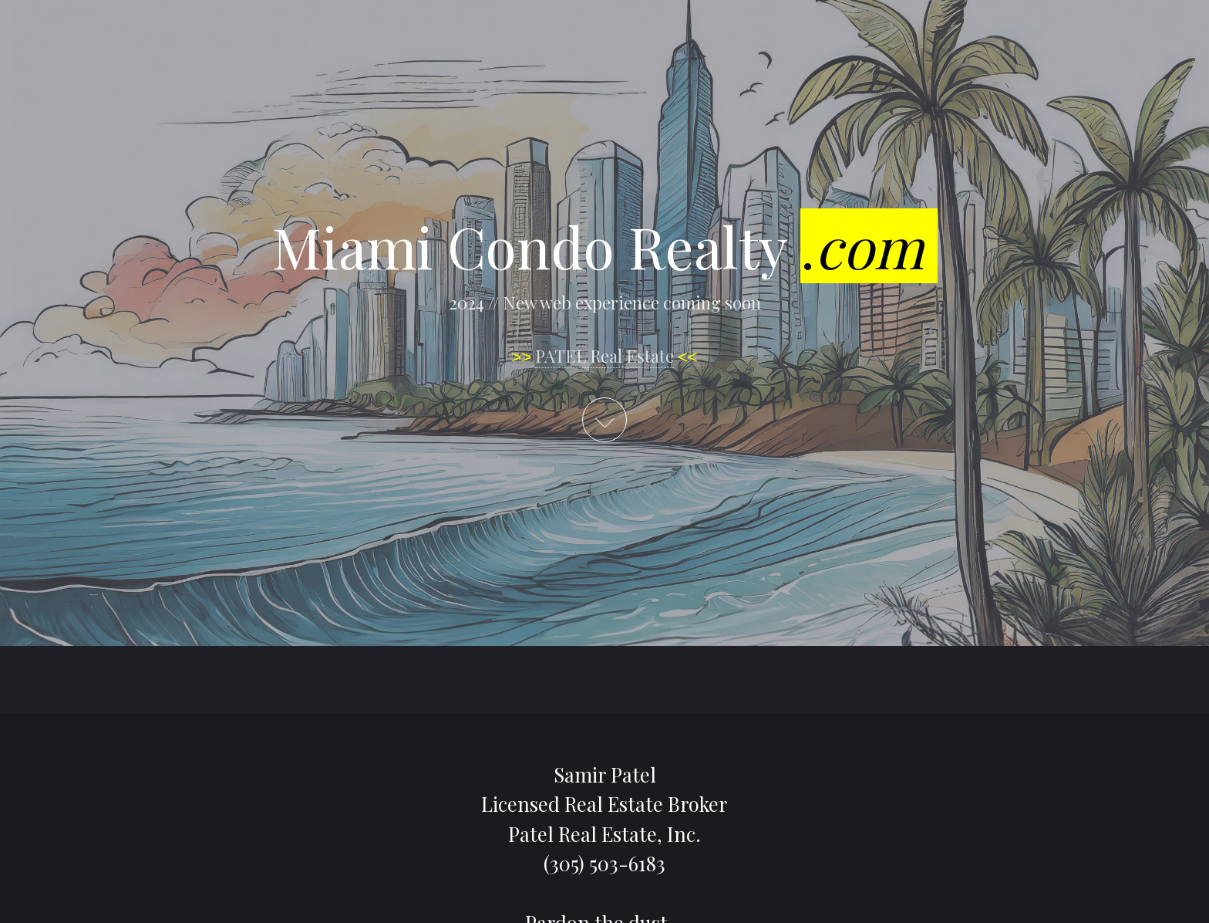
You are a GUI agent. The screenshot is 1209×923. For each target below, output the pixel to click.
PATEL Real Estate (604, 355)
